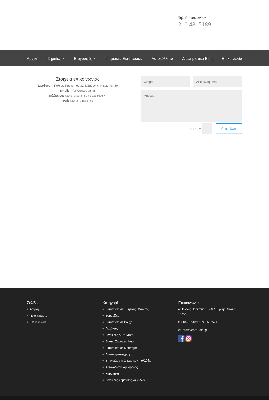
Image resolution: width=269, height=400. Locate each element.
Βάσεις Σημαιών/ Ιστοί (119, 341)
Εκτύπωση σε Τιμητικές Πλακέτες (127, 309)
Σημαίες (54, 59)
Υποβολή (228, 128)
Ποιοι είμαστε (38, 316)
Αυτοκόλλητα (162, 59)
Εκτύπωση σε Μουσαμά (121, 348)
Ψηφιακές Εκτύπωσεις (123, 59)
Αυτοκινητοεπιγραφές (119, 354)
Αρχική (32, 59)
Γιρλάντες (111, 328)
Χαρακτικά (112, 374)
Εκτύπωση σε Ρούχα (118, 322)
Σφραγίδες (112, 316)
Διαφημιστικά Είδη (197, 59)
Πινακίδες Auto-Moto (119, 335)
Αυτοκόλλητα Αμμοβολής (121, 367)
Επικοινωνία (232, 59)
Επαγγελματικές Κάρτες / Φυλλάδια (128, 361)
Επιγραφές (83, 59)
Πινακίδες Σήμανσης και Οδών (125, 380)
